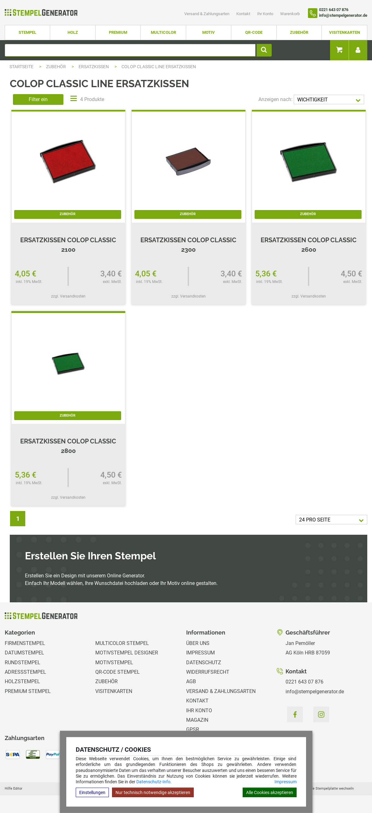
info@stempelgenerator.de (315, 692)
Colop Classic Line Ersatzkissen (158, 66)
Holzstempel (22, 681)
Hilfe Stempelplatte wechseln (330, 788)
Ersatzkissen (94, 66)
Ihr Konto (265, 13)
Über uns (198, 643)
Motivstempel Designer (126, 653)
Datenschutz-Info (153, 781)
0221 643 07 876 (304, 682)
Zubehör (299, 32)
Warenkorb (290, 13)
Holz (73, 32)
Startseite (21, 66)
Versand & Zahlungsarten (207, 13)
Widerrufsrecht (207, 672)
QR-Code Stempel (117, 672)
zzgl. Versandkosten (68, 296)
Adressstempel (25, 672)
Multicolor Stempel (122, 643)
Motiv (208, 32)
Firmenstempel (25, 643)
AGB (191, 681)
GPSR (192, 729)
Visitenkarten (344, 32)
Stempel (27, 32)
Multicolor (163, 32)
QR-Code (254, 32)
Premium (118, 32)
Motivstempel (114, 662)
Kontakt (243, 13)
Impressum (286, 781)
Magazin (197, 720)
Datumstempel (24, 653)
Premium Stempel (28, 691)
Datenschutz (203, 662)
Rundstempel (22, 662)
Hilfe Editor (13, 788)
